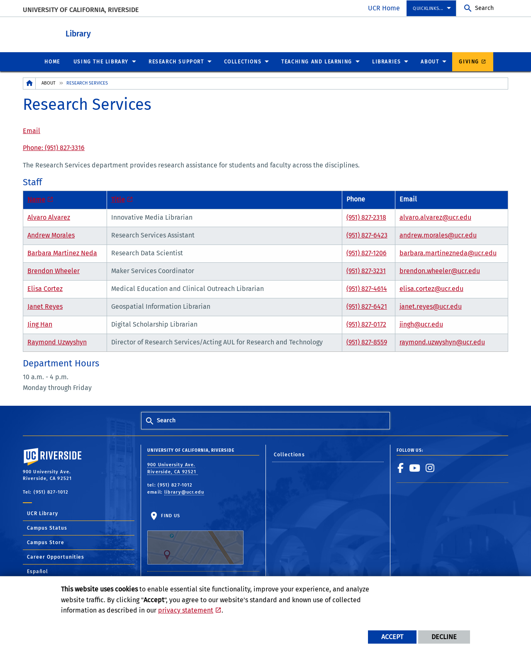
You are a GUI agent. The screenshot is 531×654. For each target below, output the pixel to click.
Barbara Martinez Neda (62, 253)
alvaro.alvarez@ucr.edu (435, 217)
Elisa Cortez (45, 288)
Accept (392, 637)
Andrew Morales (51, 235)
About (48, 82)
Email (31, 130)
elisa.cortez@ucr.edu (431, 288)
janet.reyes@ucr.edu (430, 306)
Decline (444, 637)
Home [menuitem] (52, 61)
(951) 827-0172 (366, 324)
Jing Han (39, 324)
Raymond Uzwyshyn (57, 342)
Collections (289, 454)
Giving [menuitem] (469, 61)
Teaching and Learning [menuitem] (316, 61)
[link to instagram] (430, 467)
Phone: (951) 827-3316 (54, 147)
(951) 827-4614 (366, 288)
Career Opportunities (55, 557)
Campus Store (45, 542)
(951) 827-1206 (366, 253)
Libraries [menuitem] (386, 61)
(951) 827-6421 (366, 306)
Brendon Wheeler (53, 270)
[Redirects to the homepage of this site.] (29, 83)
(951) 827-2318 (366, 217)
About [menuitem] (430, 61)
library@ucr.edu (184, 491)
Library (116, 32)
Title (118, 199)
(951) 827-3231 (366, 270)
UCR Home (384, 8)
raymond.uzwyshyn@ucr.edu (442, 342)
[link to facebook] (401, 467)
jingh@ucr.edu (421, 324)
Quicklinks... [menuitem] (428, 8)
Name (36, 199)
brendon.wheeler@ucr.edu (439, 270)
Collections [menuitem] (243, 61)
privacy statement (185, 610)
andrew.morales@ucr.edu (438, 235)
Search (484, 8)
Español (37, 571)
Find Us (195, 538)
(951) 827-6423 (366, 235)
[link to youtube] (414, 467)
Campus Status (47, 527)
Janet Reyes (45, 306)
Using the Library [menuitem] (101, 61)
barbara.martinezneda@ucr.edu (448, 253)
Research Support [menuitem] (176, 61)
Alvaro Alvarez (48, 217)
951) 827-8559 (367, 342)
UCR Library (42, 513)
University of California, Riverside (81, 10)
